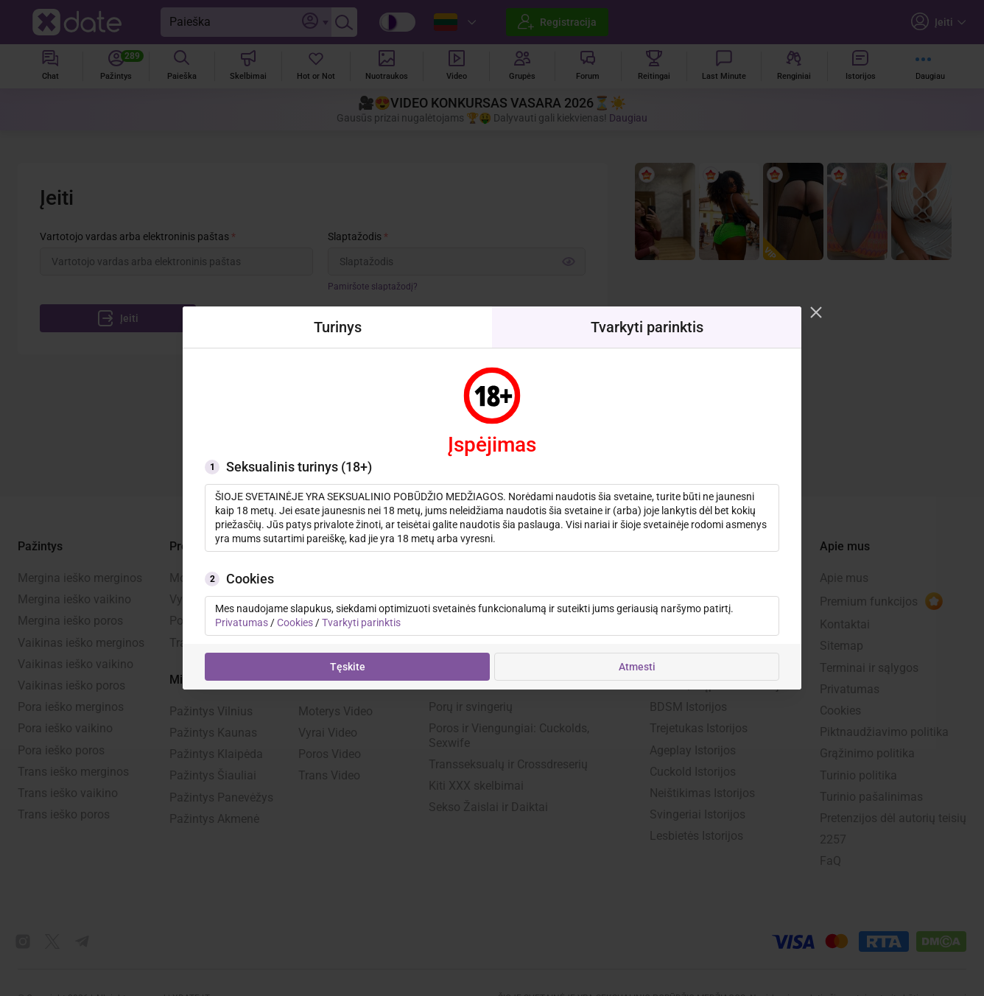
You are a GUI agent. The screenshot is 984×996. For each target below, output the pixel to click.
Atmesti (637, 667)
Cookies (295, 622)
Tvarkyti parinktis (361, 622)
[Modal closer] (816, 312)
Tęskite (347, 667)
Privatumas (241, 622)
